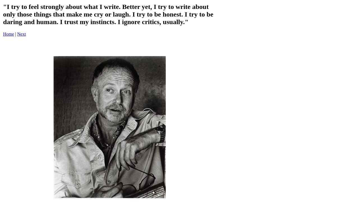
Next (21, 34)
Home (8, 34)
